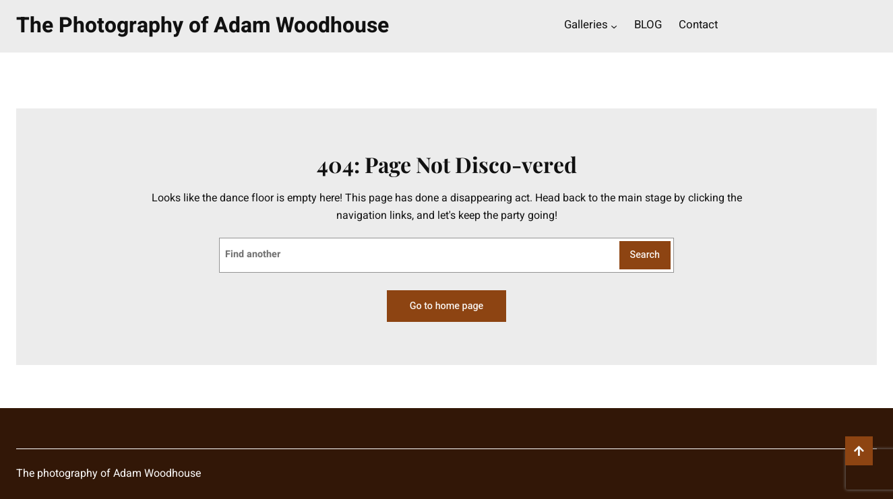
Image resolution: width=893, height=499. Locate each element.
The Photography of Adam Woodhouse (202, 25)
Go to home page (446, 306)
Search (645, 255)
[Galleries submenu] (614, 26)
